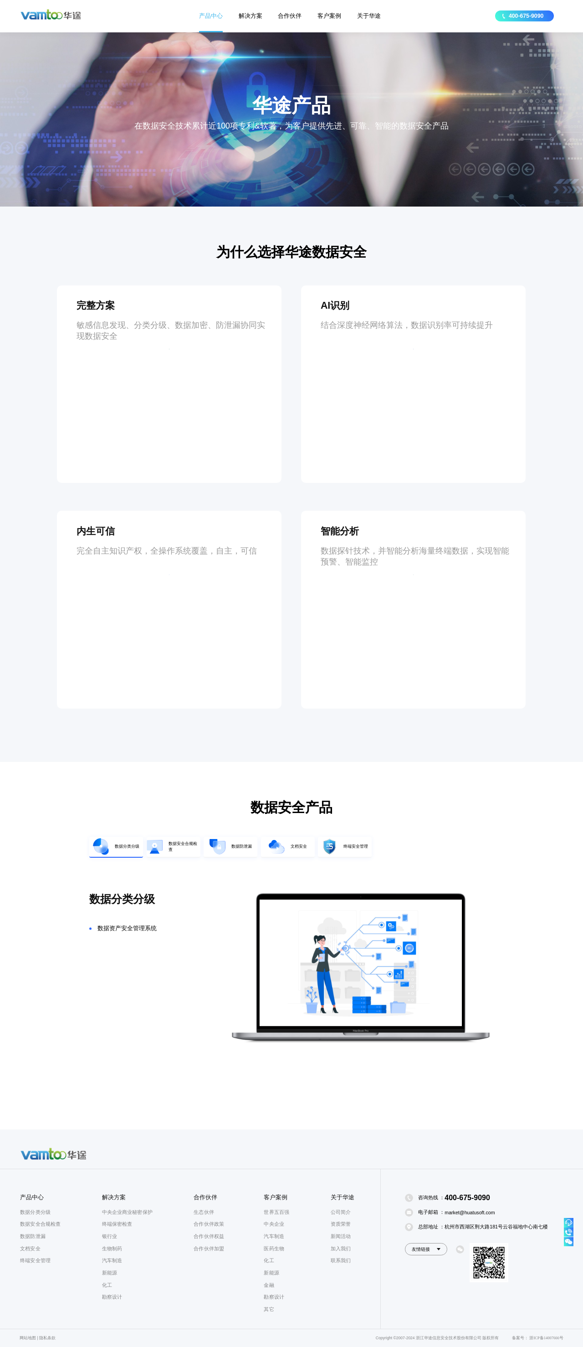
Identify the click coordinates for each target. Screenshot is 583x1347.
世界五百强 (276, 1212)
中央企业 (274, 1224)
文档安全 (30, 1248)
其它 (269, 1309)
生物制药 (112, 1248)
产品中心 (211, 15)
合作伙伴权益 (209, 1236)
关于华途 (369, 15)
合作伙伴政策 (209, 1224)
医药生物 (274, 1248)
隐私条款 (47, 1338)
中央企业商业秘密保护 (127, 1212)
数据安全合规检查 (40, 1224)
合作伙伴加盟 (209, 1248)
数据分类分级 (35, 1212)
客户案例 (329, 15)
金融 (269, 1285)
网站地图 (28, 1338)
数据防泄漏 (33, 1236)
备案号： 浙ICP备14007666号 (537, 1338)
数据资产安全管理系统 (127, 945)
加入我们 (341, 1248)
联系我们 (341, 1260)
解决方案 (250, 15)
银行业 (109, 1236)
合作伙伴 (290, 15)
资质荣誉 (341, 1224)
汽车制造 (112, 1260)
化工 (107, 1285)
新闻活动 (341, 1236)
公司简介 (341, 1212)
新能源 (109, 1272)
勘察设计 (112, 1297)
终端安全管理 (35, 1260)
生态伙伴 (204, 1212)
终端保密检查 (117, 1224)
